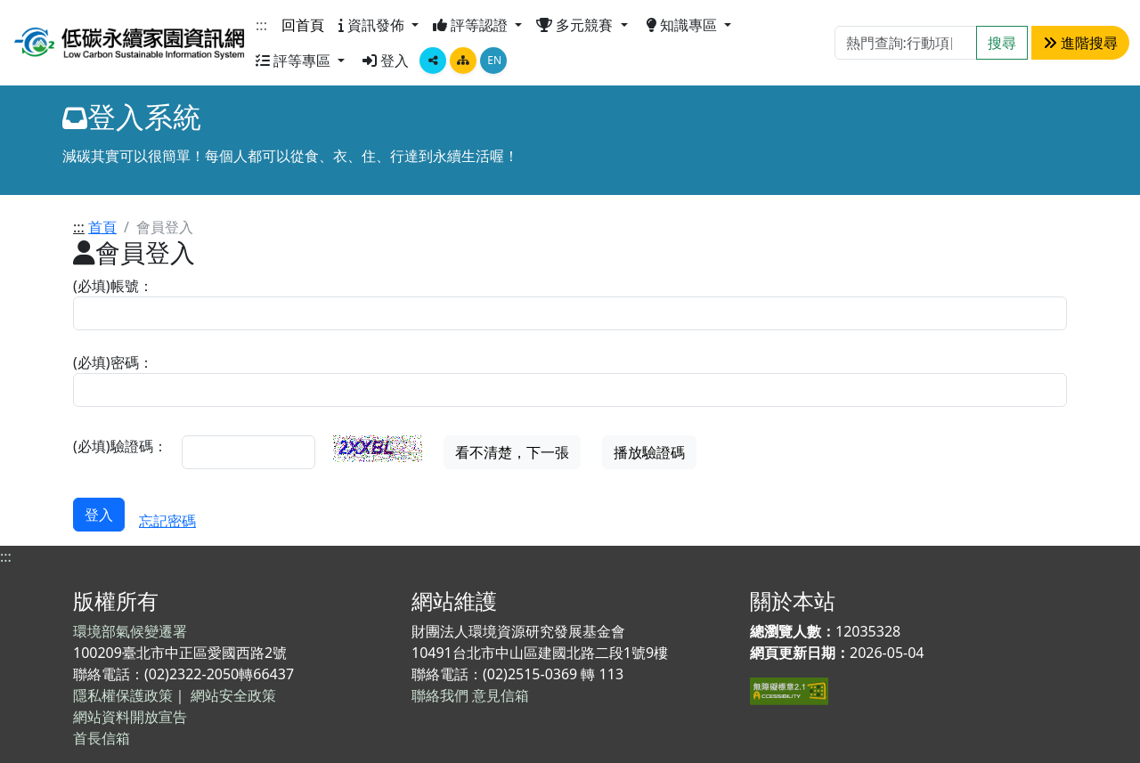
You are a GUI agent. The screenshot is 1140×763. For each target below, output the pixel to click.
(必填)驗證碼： (120, 446)
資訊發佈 (373, 25)
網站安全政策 (233, 695)
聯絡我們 (439, 695)
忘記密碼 (167, 521)
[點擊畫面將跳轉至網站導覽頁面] (463, 60)
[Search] (906, 43)
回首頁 (302, 25)
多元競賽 (576, 25)
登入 (385, 60)
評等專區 (295, 60)
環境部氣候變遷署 (130, 631)
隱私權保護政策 (123, 695)
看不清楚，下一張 (512, 452)
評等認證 (472, 25)
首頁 (102, 227)
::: (261, 25)
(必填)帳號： (113, 286)
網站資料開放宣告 (130, 716)
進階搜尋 (1080, 43)
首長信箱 (101, 738)
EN (494, 60)
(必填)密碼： (113, 362)
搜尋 (1002, 43)
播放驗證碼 (649, 452)
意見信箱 (500, 695)
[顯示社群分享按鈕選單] (432, 60)
